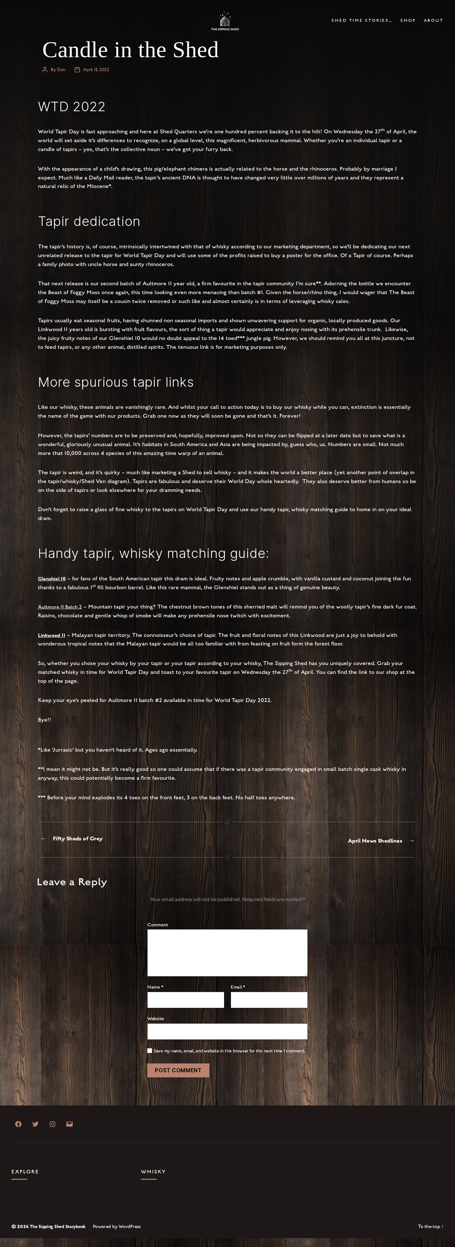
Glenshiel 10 (54, 587)
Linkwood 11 (53, 644)
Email (238, 996)
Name (155, 996)
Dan (61, 79)
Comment (157, 933)
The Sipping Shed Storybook (60, 1235)
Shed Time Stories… (361, 25)
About (434, 25)
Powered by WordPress (122, 1235)
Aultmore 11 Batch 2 (63, 616)
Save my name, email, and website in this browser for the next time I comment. (229, 1059)
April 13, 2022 (97, 79)
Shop (408, 25)
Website (155, 1027)
